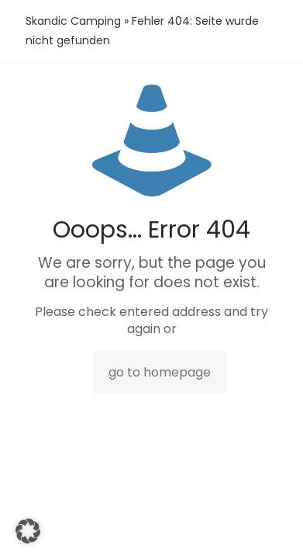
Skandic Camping (73, 21)
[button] (28, 531)
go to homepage (159, 372)
